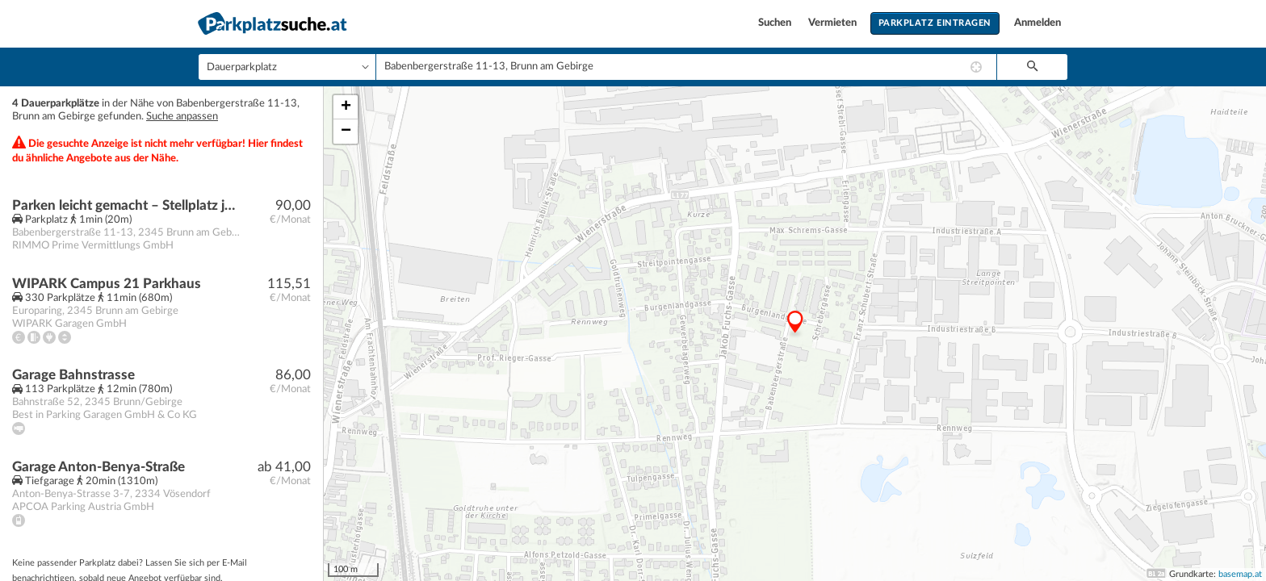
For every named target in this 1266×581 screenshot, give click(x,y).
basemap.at (1240, 574)
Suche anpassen (182, 116)
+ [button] (346, 107)
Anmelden (1037, 23)
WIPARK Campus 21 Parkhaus (106, 283)
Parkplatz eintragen (934, 23)
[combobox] (686, 67)
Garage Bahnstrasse (73, 375)
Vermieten (833, 23)
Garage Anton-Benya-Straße (98, 467)
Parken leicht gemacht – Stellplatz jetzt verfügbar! (126, 205)
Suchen (776, 23)
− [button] (346, 131)
